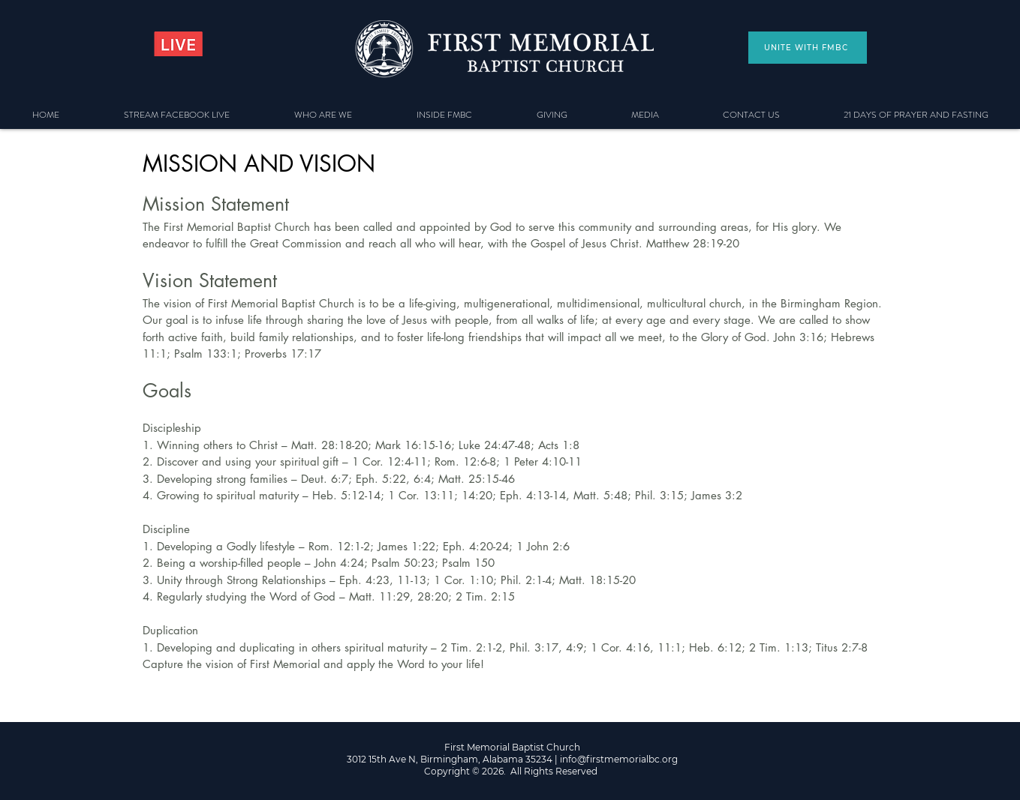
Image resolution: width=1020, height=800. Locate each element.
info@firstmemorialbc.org (619, 759)
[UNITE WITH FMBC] (807, 47)
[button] (323, 115)
